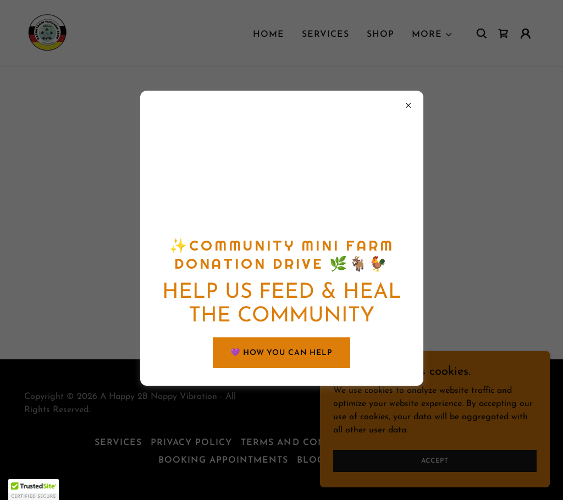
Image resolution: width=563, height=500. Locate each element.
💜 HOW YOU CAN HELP (281, 353)
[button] (33, 489)
